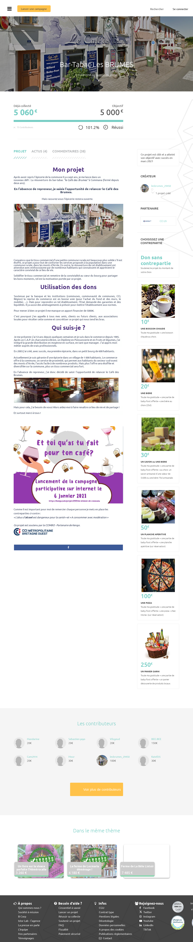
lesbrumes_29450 (106, 75)
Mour (71, 756)
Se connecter (180, 9)
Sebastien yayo (76, 738)
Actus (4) (39, 151)
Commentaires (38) (69, 151)
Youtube (146, 920)
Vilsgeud (115, 738)
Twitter (145, 912)
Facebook (147, 907)
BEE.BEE (156, 738)
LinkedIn (146, 925)
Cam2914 (32, 756)
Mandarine (33, 738)
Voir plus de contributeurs (102, 789)
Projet (20, 151)
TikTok (145, 929)
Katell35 (156, 756)
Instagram (147, 916)
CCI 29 (163, 221)
